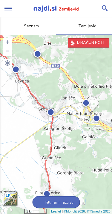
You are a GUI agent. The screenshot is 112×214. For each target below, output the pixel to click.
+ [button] (8, 42)
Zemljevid (83, 26)
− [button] (8, 51)
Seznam (28, 26)
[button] (7, 63)
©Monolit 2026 (74, 211)
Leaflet (56, 211)
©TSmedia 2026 (99, 211)
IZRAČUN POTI (90, 42)
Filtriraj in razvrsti (56, 202)
